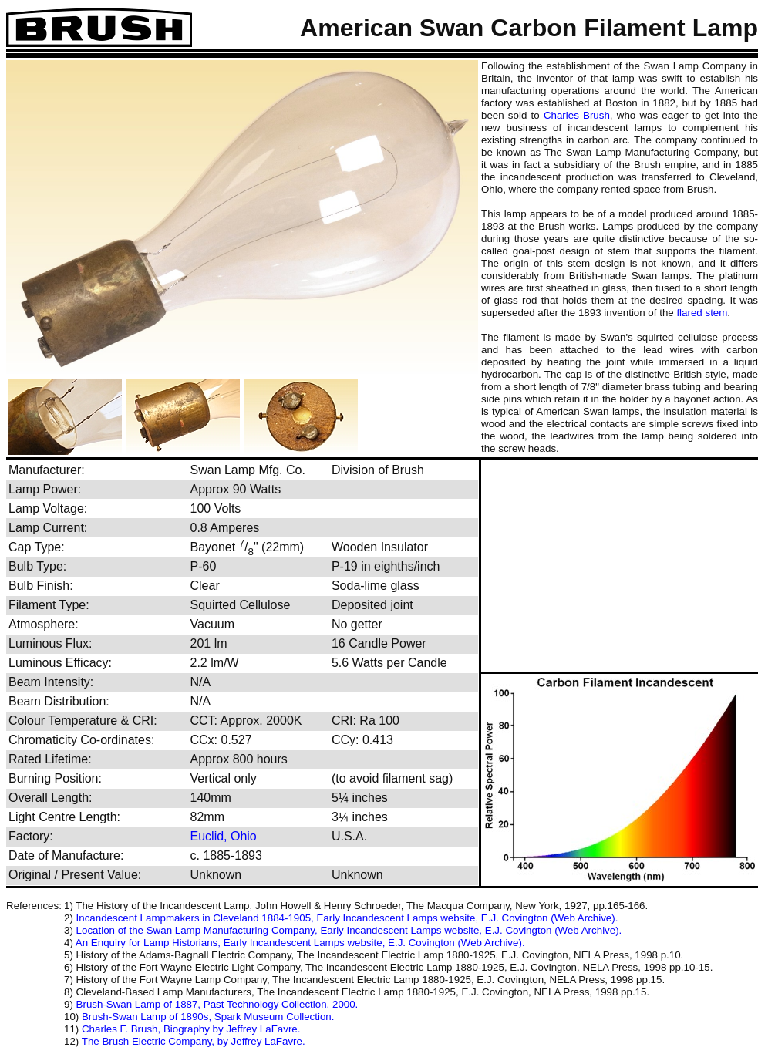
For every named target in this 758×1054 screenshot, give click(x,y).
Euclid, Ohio (223, 836)
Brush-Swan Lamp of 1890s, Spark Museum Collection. (208, 1016)
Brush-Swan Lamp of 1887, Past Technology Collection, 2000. (217, 1004)
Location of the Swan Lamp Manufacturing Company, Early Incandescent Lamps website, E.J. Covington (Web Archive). (349, 930)
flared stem (701, 312)
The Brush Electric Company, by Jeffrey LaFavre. (193, 1041)
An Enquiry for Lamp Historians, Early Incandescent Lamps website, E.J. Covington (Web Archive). (300, 942)
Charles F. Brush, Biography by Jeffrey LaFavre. (191, 1029)
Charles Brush (577, 115)
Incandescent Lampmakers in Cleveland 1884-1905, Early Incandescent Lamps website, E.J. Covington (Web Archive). (347, 918)
